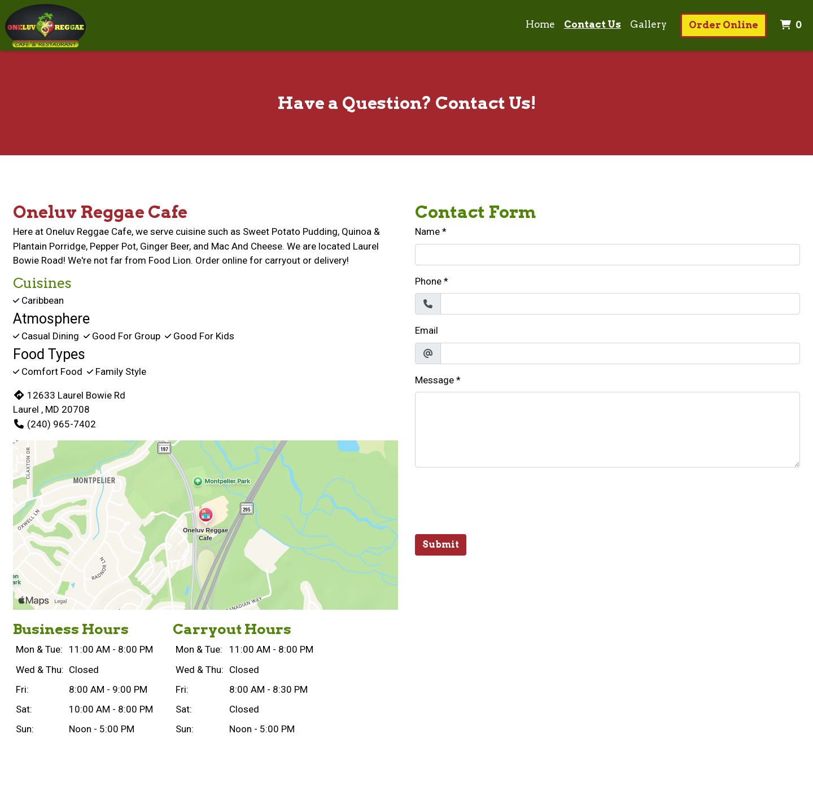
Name (427, 231)
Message (434, 380)
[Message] (607, 429)
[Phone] (620, 303)
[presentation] (501, 499)
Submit (440, 544)
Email (426, 330)
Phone (428, 281)
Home (540, 24)
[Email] (620, 353)
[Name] (607, 254)
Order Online (723, 24)
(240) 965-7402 (54, 424)
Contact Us (592, 24)
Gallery (648, 24)
